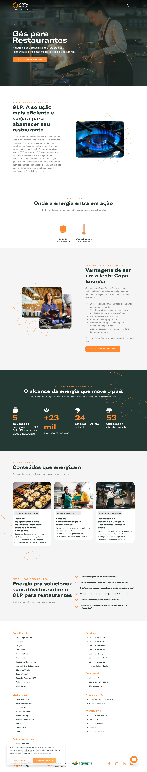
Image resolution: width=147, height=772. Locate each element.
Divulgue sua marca (96, 686)
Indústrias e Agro (22, 716)
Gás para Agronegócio (98, 654)
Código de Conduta (23, 670)
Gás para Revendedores (98, 642)
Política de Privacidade (24, 744)
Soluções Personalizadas (99, 658)
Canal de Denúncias (97, 723)
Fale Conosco (94, 719)
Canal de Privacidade (97, 731)
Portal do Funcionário (97, 703)
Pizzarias (19, 724)
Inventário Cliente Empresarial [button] (27, 666)
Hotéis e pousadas (23, 711)
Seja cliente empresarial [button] (29, 59)
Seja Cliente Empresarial (98, 682)
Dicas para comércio (24, 699)
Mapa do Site (21, 686)
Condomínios (21, 707)
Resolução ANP (22, 674)
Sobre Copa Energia (24, 638)
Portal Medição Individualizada (101, 699)
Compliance (20, 650)
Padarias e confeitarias (25, 720)
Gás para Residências (97, 638)
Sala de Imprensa (22, 658)
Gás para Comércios (97, 646)
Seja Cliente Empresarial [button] (102, 349)
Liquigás (19, 646)
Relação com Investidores (26, 662)
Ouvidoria (92, 727)
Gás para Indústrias (97, 650)
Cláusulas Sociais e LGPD (26, 678)
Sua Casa (19, 732)
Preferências (20, 760)
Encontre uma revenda (98, 715)
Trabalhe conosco (23, 682)
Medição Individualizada (98, 666)
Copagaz (19, 642)
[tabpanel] (73, 43)
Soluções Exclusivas (97, 662)
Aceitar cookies (44, 760)
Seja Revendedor (95, 678)
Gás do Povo (21, 728)
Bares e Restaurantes (24, 703)
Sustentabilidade (22, 654)
